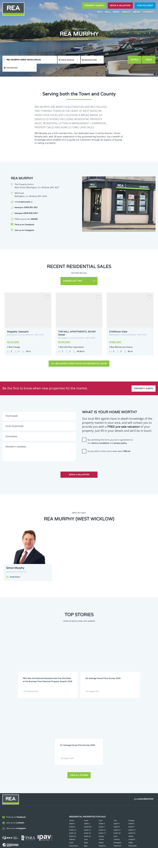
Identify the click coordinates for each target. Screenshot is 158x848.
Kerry (115, 752)
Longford (131, 755)
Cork (115, 736)
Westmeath (132, 762)
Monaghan (117, 759)
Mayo (86, 759)
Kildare (130, 752)
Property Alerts (94, 5)
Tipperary (102, 762)
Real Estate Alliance (42, 844)
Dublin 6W (87, 743)
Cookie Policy (63, 844)
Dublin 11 (87, 746)
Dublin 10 (72, 746)
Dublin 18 (117, 749)
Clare (100, 736)
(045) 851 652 (26, 199)
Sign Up (45, 780)
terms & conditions (100, 435)
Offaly (130, 759)
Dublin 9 (131, 743)
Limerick (117, 755)
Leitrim (101, 755)
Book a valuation (120, 5)
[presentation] (101, 451)
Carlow (71, 736)
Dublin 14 (131, 746)
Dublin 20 (131, 749)
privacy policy (120, 435)
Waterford (117, 762)
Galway (101, 752)
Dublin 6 (72, 743)
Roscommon (73, 762)
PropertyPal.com (127, 844)
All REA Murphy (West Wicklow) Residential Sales (79, 355)
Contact (148, 12)
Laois (86, 755)
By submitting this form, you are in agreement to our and (110, 433)
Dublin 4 (116, 740)
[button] (115, 60)
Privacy (95, 844)
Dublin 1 (72, 740)
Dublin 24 (87, 752)
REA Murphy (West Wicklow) (24, 60)
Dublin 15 (72, 749)
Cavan (86, 736)
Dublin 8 (116, 743)
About (126, 12)
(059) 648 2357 (26, 205)
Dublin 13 (117, 746)
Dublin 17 (102, 749)
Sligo (85, 762)
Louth (71, 759)
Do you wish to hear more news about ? (109, 442)
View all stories (79, 691)
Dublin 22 (72, 752)
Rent (116, 12)
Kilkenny (72, 755)
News (136, 12)
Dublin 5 (131, 740)
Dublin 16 (87, 749)
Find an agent (145, 5)
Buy (99, 12)
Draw (149, 59)
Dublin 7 (102, 743)
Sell (107, 12)
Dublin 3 (102, 740)
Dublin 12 (102, 746)
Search (134, 59)
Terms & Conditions (80, 844)
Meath (101, 759)
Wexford (72, 765)
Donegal (131, 736)
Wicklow (87, 765)
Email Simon (15, 569)
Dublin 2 (87, 740)
